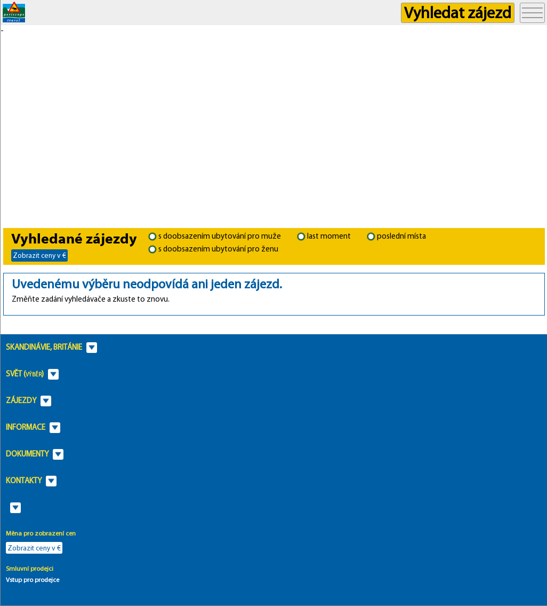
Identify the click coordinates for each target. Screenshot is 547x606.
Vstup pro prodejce (32, 580)
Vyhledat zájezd (457, 12)
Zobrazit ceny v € (39, 255)
